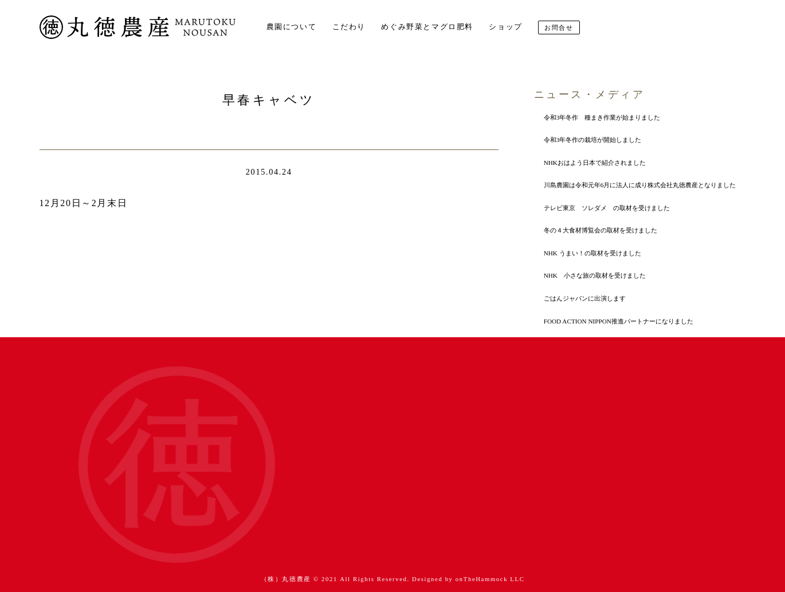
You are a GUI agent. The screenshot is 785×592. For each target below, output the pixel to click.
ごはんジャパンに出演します (585, 298)
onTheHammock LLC (490, 578)
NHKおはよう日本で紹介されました (595, 162)
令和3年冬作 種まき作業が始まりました (602, 117)
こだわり (349, 27)
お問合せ (558, 27)
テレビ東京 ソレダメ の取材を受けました (607, 207)
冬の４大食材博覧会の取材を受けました (600, 230)
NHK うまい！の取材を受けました (592, 253)
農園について (291, 27)
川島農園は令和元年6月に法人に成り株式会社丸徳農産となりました (640, 184)
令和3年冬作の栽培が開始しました (593, 139)
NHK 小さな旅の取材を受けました (595, 275)
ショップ (505, 27)
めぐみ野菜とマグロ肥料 (427, 27)
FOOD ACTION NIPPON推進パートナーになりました (618, 321)
